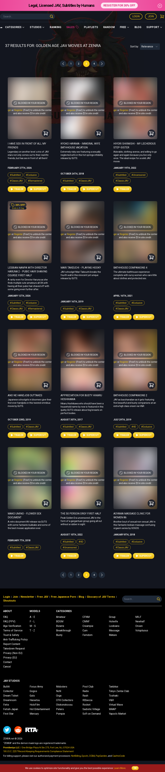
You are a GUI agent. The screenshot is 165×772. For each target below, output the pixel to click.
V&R (111, 700)
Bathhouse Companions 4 (130, 267)
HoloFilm (35, 704)
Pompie (60, 713)
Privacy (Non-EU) (12, 653)
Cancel (7, 666)
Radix (85, 691)
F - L (32, 621)
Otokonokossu (64, 704)
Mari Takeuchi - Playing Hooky (81, 267)
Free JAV (42, 596)
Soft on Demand (91, 713)
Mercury (34, 713)
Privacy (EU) (10, 657)
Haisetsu (35, 700)
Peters (60, 709)
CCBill (92, 756)
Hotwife (113, 621)
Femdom (87, 635)
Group (112, 616)
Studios (37, 27)
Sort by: (134, 46)
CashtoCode (118, 756)
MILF (138, 616)
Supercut (38, 189)
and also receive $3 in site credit (29, 113)
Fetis (6, 704)
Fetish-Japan (10, 709)
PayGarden (101, 756)
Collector (8, 691)
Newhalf (140, 621)
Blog (138, 27)
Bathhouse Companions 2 (130, 395)
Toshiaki (113, 695)
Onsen (139, 626)
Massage (114, 630)
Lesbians (114, 626)
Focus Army (36, 686)
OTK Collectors (64, 700)
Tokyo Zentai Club (119, 691)
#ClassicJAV (16, 180)
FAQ (5, 616)
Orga (58, 695)
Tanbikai (113, 686)
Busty (59, 635)
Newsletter (27, 596)
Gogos (33, 691)
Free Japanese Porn (63, 596)
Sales (72, 27)
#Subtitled (15, 175)
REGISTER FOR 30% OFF (119, 5)
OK (135, 768)
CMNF (86, 621)
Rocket (86, 704)
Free (124, 27)
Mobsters (61, 686)
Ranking (55, 27)
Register (18, 110)
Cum (84, 630)
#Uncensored (138, 175)
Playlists (91, 27)
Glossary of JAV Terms (101, 596)
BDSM (59, 621)
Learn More (120, 768)
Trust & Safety (11, 635)
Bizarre (60, 626)
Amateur (60, 616)
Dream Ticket (10, 695)
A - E (32, 616)
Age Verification (12, 626)
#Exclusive (31, 175)
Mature (113, 635)
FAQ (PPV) (9, 621)
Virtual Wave (116, 704)
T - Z (32, 630)
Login (136, 16)
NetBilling (76, 756)
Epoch (85, 756)
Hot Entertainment (40, 709)
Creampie (87, 626)
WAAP (112, 709)
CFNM (86, 616)
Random (109, 27)
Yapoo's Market (117, 713)
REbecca (87, 700)
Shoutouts (9, 600)
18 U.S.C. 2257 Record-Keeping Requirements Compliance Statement (38, 751)
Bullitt (6, 686)
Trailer (16, 189)
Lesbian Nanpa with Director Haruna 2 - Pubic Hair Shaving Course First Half (27, 271)
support (154, 27)
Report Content (11, 644)
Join (151, 16)
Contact (7, 662)
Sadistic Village (91, 709)
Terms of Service (13, 630)
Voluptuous (141, 630)
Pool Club (87, 686)
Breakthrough (63, 630)
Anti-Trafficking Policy (15, 639)
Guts (32, 695)
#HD (133, 426)
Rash (85, 695)
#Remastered (35, 180)
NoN (58, 691)
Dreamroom (9, 700)
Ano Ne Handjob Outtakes (25, 395)
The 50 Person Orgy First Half (81, 513)
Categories (15, 27)
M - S (33, 626)
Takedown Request (14, 648)
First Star (8, 713)
